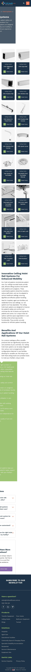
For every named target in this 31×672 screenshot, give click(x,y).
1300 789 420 (6, 603)
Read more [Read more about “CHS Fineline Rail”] (10, 97)
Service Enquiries (7, 661)
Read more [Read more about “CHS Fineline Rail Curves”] (24, 124)
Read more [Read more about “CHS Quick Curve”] (24, 151)
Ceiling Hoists (11, 11)
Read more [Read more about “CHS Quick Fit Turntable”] (10, 180)
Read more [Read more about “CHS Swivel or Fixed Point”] (10, 124)
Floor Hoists (20, 616)
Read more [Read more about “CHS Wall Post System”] (10, 236)
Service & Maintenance (9, 649)
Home (3, 11)
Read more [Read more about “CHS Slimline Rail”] (24, 97)
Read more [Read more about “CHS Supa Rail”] (24, 71)
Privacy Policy (20, 661)
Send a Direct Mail (15, 569)
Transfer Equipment (8, 616)
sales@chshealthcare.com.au (11, 600)
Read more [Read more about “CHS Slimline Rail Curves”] (10, 151)
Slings (3, 622)
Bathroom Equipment (22, 619)
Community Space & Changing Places (13, 640)
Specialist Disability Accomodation (12, 643)
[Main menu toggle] (27, 3)
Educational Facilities (8, 637)
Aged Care (5, 634)
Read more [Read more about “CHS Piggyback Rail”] (10, 71)
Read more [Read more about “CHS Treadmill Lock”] (10, 263)
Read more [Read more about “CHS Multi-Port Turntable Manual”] (24, 180)
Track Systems (22, 11)
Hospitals (4, 631)
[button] (24, 3)
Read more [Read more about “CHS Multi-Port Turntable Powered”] (10, 209)
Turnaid (18, 622)
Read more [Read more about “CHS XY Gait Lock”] (24, 236)
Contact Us (9, 36)
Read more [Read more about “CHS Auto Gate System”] (24, 209)
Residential (5, 646)
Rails (3, 13)
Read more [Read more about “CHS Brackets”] (24, 263)
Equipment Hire (6, 652)
